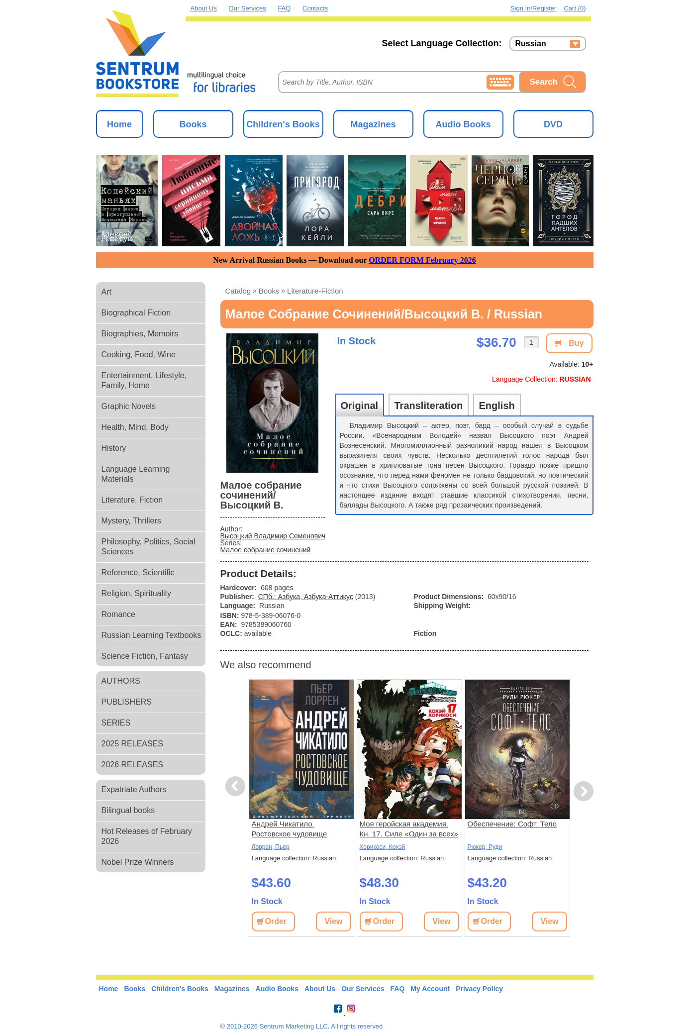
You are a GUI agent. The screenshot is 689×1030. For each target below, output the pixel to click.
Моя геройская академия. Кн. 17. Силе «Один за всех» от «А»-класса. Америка (409, 829)
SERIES (116, 723)
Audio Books (463, 124)
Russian (530, 44)
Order (276, 921)
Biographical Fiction (136, 313)
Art (106, 292)
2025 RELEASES (132, 743)
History (113, 448)
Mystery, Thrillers (131, 520)
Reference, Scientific (138, 572)
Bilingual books (128, 810)
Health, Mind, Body (135, 427)
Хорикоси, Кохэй (382, 846)
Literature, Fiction (132, 500)
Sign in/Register (533, 8)
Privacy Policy (479, 989)
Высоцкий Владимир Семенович (273, 536)
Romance (118, 614)
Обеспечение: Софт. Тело (512, 824)
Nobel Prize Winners (137, 862)
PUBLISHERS (126, 702)
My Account (430, 989)
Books (192, 124)
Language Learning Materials (135, 474)
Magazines (372, 124)
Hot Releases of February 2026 (146, 836)
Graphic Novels (128, 406)
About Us (204, 8)
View (333, 921)
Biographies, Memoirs (140, 333)
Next (583, 791)
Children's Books (282, 124)
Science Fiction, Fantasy (144, 656)
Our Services (247, 8)
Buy (576, 343)
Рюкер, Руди (485, 846)
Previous (237, 786)
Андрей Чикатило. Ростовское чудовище (289, 829)
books (269, 291)
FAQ (284, 8)
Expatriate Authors (134, 789)
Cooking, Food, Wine (138, 354)
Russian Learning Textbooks (151, 635)
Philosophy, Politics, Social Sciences (148, 546)
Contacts (315, 8)
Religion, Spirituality (136, 593)
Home (119, 124)
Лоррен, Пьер (271, 846)
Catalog (238, 291)
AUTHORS (120, 681)
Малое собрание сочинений (265, 550)
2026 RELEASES (132, 764)
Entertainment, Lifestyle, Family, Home (144, 380)
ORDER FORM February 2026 (422, 260)
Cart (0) (575, 8)
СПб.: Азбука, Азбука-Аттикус (305, 597)
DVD (553, 124)
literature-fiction (315, 291)
